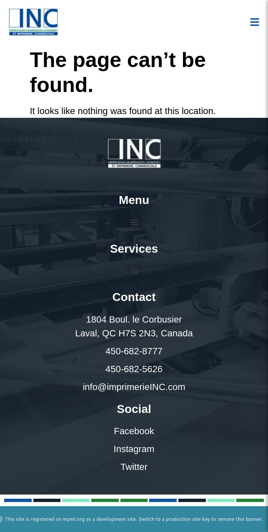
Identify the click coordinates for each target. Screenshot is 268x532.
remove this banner (240, 518)
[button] (134, 222)
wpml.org (74, 518)
